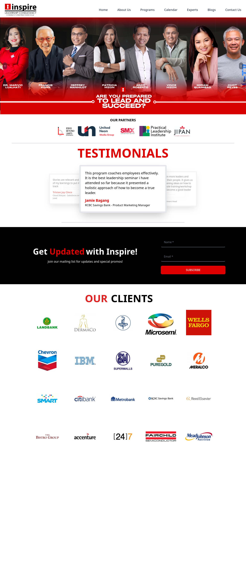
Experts (192, 10)
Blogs (212, 10)
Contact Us (233, 10)
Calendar (170, 10)
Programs (147, 10)
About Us (124, 10)
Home (103, 10)
